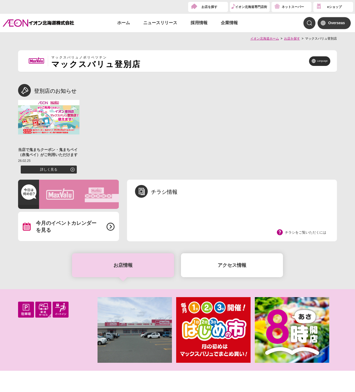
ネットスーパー (293, 7)
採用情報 (199, 22)
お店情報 (123, 265)
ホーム (123, 22)
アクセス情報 (232, 265)
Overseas (336, 23)
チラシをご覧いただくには (305, 232)
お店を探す (209, 7)
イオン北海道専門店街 (251, 7)
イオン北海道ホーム (264, 38)
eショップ (334, 7)
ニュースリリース (160, 22)
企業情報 (229, 22)
